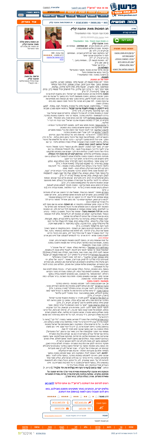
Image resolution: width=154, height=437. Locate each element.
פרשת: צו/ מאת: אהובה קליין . (31, 77)
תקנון (109, 427)
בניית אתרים (31, 433)
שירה (133, 28)
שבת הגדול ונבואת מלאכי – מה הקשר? (29, 82)
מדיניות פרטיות (25, 428)
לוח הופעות (74, 428)
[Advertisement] (124, 120)
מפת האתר (49, 428)
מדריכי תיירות (97, 428)
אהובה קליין (99, 37)
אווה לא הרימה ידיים (126, 62)
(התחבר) (46, 7)
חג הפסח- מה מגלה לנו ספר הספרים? (29, 47)
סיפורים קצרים (129, 32)
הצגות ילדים (61, 428)
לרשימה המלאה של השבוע (123, 69)
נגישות (36, 427)
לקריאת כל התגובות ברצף (53, 415)
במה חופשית (95, 22)
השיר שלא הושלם (127, 65)
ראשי (106, 22)
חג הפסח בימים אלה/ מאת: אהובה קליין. (29, 43)
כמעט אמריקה (128, 56)
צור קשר (120, 428)
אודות (131, 427)
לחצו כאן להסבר (78, 8)
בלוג (85, 427)
